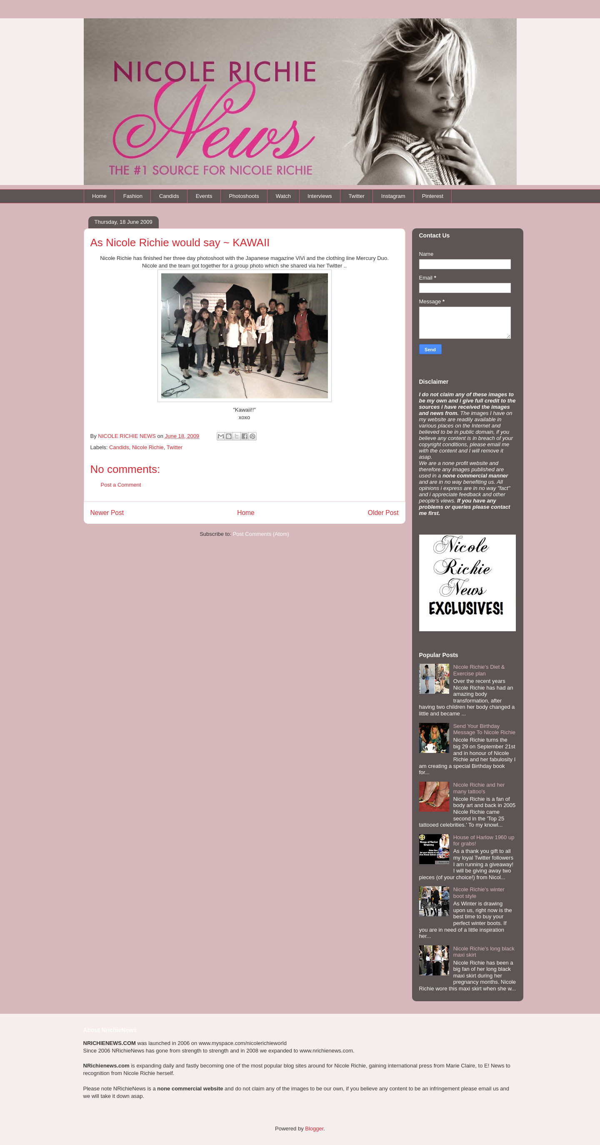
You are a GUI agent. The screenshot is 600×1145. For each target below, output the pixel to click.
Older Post (383, 512)
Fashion (132, 196)
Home (99, 196)
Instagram (393, 196)
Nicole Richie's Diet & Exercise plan (479, 670)
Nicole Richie (148, 447)
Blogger (314, 1128)
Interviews (320, 196)
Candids (169, 196)
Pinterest (432, 196)
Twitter (357, 196)
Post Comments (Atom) (261, 534)
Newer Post (107, 512)
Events (204, 196)
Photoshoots (244, 196)
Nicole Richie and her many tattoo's (479, 788)
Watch (283, 196)
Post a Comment (121, 485)
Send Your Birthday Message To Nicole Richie (484, 729)
